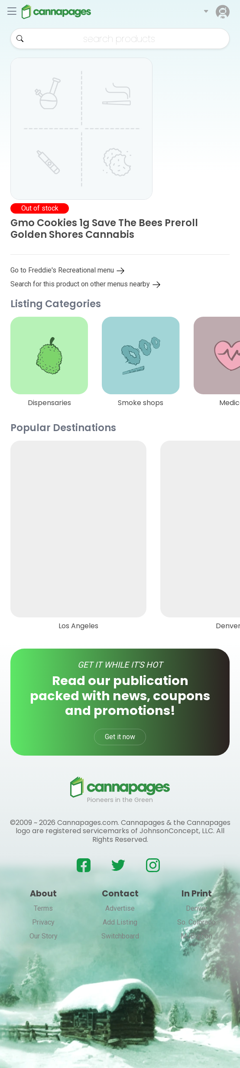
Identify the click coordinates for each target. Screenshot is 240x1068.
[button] (206, 11)
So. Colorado (196, 922)
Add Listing (120, 922)
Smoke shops (140, 403)
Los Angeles (78, 626)
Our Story (43, 936)
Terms (43, 908)
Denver (197, 908)
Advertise (120, 908)
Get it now (120, 737)
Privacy (43, 922)
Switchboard (120, 936)
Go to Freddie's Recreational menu (67, 270)
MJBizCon (196, 936)
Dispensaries (49, 403)
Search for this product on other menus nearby (85, 284)
